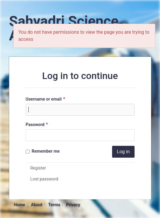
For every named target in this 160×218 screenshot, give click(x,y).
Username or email (46, 99)
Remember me (43, 151)
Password (38, 124)
